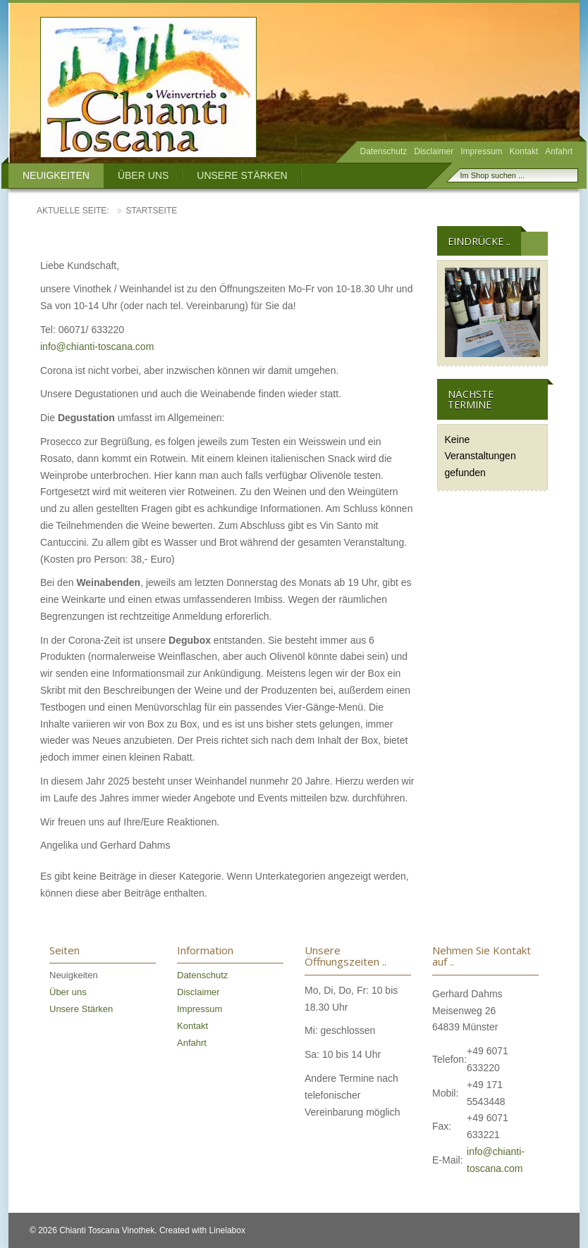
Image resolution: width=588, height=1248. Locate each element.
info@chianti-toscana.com (97, 346)
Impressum (481, 151)
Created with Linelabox (202, 1230)
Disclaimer (433, 151)
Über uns (143, 175)
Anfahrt (558, 151)
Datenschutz (384, 151)
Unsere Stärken (242, 175)
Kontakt (524, 151)
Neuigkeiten (56, 175)
